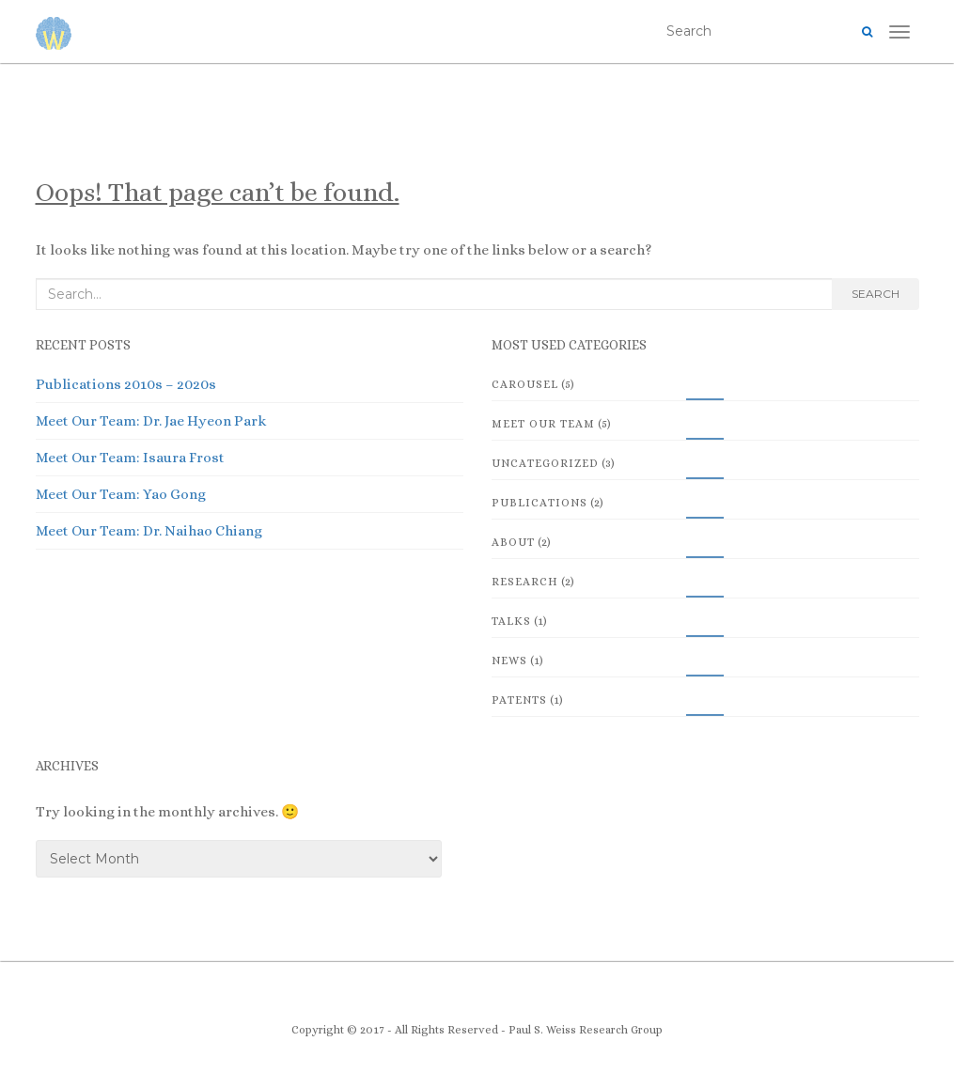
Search (875, 294)
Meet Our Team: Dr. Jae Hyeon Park (151, 420)
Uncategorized (545, 463)
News (509, 660)
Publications (539, 502)
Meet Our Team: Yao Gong (121, 494)
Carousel (525, 384)
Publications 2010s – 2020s (126, 384)
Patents (519, 700)
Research (525, 581)
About (513, 542)
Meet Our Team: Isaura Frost (130, 457)
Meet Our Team (543, 423)
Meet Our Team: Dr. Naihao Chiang (149, 530)
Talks (511, 621)
